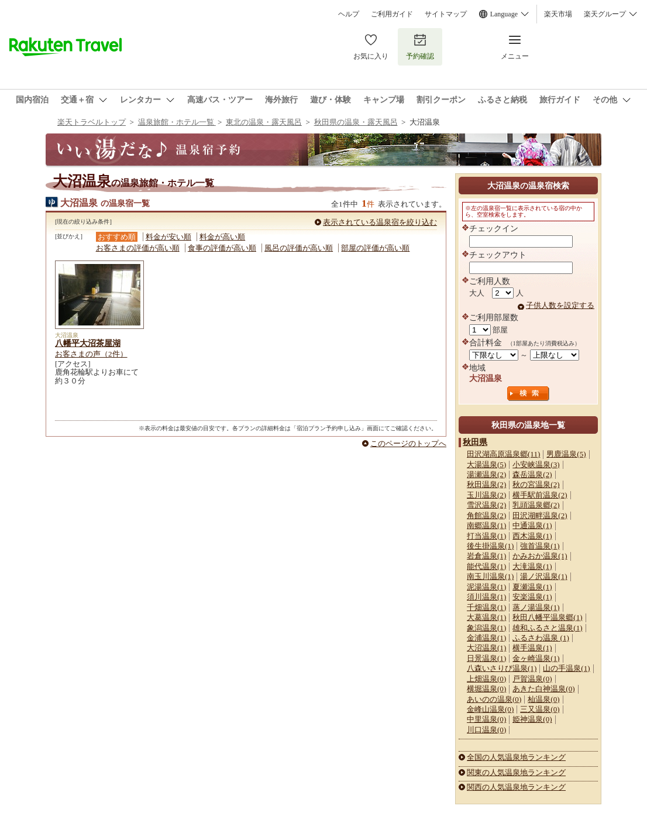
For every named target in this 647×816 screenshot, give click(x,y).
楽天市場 (558, 14)
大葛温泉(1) (486, 617)
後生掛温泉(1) (490, 545)
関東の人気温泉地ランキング (516, 772)
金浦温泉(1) (486, 637)
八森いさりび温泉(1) (501, 668)
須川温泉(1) (486, 596)
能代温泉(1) (486, 566)
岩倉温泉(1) (486, 555)
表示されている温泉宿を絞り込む (380, 222)
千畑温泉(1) (486, 607)
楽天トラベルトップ (91, 122)
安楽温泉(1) (532, 596)
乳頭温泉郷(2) (535, 504)
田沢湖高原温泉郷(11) (503, 454)
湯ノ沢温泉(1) (543, 576)
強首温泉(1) (539, 545)
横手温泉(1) (532, 647)
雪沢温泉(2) (486, 504)
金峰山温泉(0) (490, 709)
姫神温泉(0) (532, 719)
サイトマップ (446, 14)
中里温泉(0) (486, 719)
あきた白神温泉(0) (543, 688)
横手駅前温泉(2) (539, 495)
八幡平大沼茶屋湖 (88, 343)
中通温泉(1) (532, 525)
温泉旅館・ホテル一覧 (177, 122)
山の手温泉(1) (566, 668)
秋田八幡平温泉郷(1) (547, 617)
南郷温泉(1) (486, 525)
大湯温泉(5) (486, 464)
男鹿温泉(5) (566, 454)
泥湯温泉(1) (486, 586)
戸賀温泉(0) (532, 678)
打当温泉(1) (486, 536)
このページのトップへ (408, 443)
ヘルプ (348, 14)
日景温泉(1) (486, 658)
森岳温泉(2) (532, 474)
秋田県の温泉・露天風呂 (356, 122)
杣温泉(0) (543, 699)
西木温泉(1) (532, 536)
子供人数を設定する (560, 305)
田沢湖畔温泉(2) (539, 515)
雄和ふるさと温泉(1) (547, 627)
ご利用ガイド (392, 14)
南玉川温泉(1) (490, 576)
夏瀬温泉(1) (532, 586)
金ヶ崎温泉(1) (535, 658)
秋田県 (475, 442)
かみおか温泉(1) (539, 555)
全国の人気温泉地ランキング (516, 757)
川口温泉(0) (486, 729)
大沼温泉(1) (486, 647)
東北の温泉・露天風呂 (264, 122)
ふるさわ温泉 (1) (540, 637)
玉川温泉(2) (486, 495)
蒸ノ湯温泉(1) (535, 607)
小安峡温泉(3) (535, 464)
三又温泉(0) (539, 709)
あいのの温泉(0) (494, 699)
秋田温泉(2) (486, 484)
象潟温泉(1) (486, 627)
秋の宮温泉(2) (535, 484)
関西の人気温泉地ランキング (516, 787)
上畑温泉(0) (486, 678)
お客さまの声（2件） (91, 353)
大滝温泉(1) (532, 566)
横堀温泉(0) (486, 688)
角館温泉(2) (486, 515)
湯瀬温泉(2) (486, 474)
